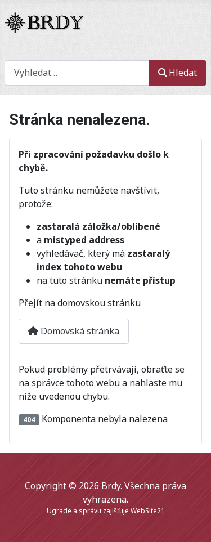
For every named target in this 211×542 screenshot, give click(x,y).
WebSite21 (148, 511)
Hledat (177, 72)
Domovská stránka (73, 331)
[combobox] (77, 73)
